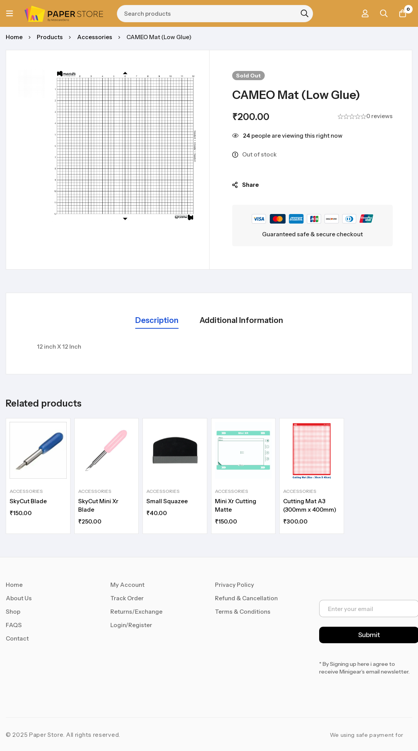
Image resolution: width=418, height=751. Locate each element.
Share (250, 184)
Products (50, 37)
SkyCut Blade (28, 501)
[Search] (305, 13)
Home (14, 37)
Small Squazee (167, 501)
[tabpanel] (209, 346)
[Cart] (402, 13)
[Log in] (364, 13)
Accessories (94, 37)
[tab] (157, 321)
